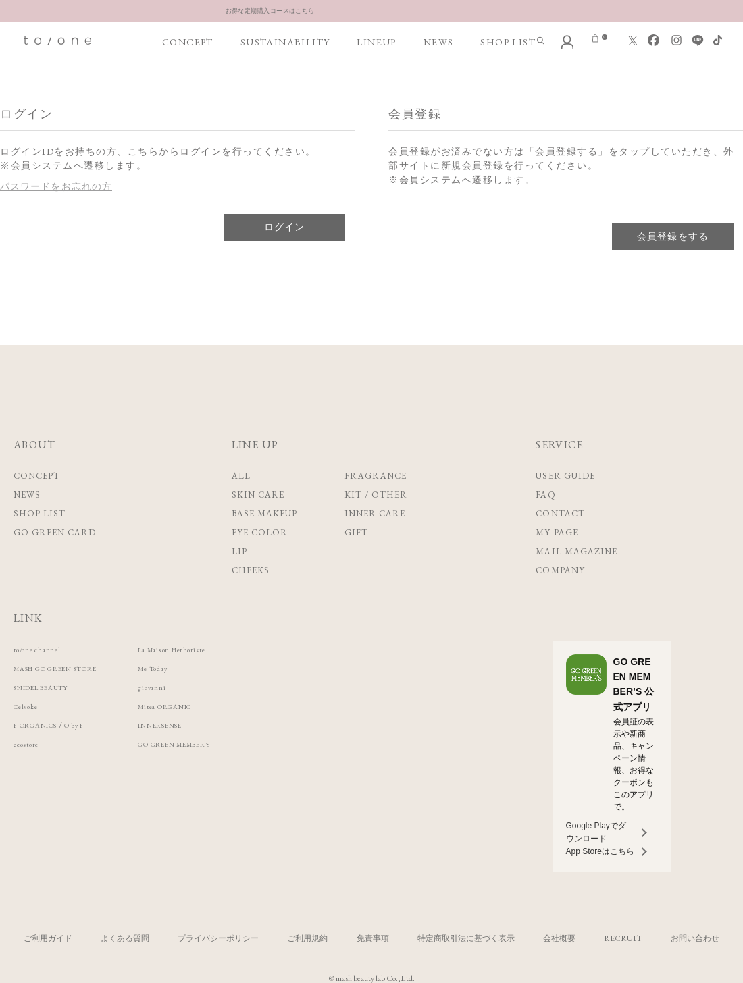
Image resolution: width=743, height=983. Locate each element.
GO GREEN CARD (55, 532)
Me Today (195, 668)
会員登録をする (672, 236)
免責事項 (373, 938)
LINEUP (376, 42)
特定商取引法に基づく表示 (466, 938)
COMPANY (560, 570)
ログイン (284, 227)
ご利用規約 (307, 938)
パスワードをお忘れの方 (57, 186)
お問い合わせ (695, 938)
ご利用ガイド (48, 938)
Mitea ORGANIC (211, 706)
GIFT (356, 532)
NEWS (439, 42)
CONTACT (560, 513)
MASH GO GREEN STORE (73, 668)
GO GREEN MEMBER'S (226, 743)
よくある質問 (125, 938)
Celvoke (30, 706)
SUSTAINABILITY (285, 42)
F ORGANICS (44, 724)
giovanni (191, 687)
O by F (96, 724)
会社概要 (559, 938)
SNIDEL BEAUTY (51, 687)
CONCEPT (187, 42)
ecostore (30, 743)
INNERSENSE (204, 724)
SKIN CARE (258, 494)
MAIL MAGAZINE (576, 551)
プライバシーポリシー (218, 938)
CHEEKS (251, 570)
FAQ (545, 494)
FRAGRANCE (375, 475)
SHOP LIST (508, 42)
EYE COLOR (260, 532)
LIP (239, 551)
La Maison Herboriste (218, 649)
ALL (241, 475)
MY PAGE (557, 532)
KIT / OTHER (375, 494)
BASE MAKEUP (264, 513)
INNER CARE (374, 513)
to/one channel (45, 649)
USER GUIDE (565, 475)
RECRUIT (623, 938)
